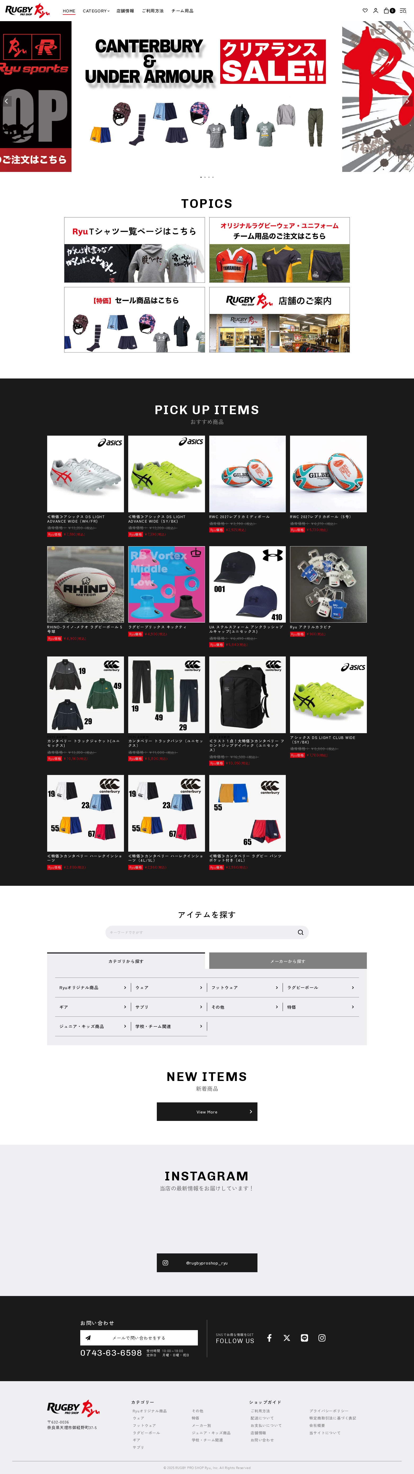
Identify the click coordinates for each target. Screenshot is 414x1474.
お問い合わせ (262, 1440)
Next (407, 101)
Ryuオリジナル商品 (150, 1410)
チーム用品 (182, 10)
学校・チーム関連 (207, 1440)
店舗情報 (125, 10)
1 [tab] (201, 177)
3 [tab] (209, 177)
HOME (69, 10)
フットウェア (144, 1425)
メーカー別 (201, 1425)
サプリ (138, 1447)
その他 (197, 1410)
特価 (196, 1418)
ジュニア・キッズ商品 (211, 1432)
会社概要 (317, 1425)
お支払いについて (266, 1425)
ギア (137, 1440)
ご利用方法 (153, 10)
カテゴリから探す (126, 961)
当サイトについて (325, 1432)
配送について (262, 1418)
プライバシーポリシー (329, 1410)
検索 (300, 932)
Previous (6, 101)
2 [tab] (205, 177)
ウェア (138, 1418)
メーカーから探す (288, 961)
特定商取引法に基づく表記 (333, 1418)
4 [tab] (213, 177)
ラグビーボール (146, 1432)
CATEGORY (96, 10)
